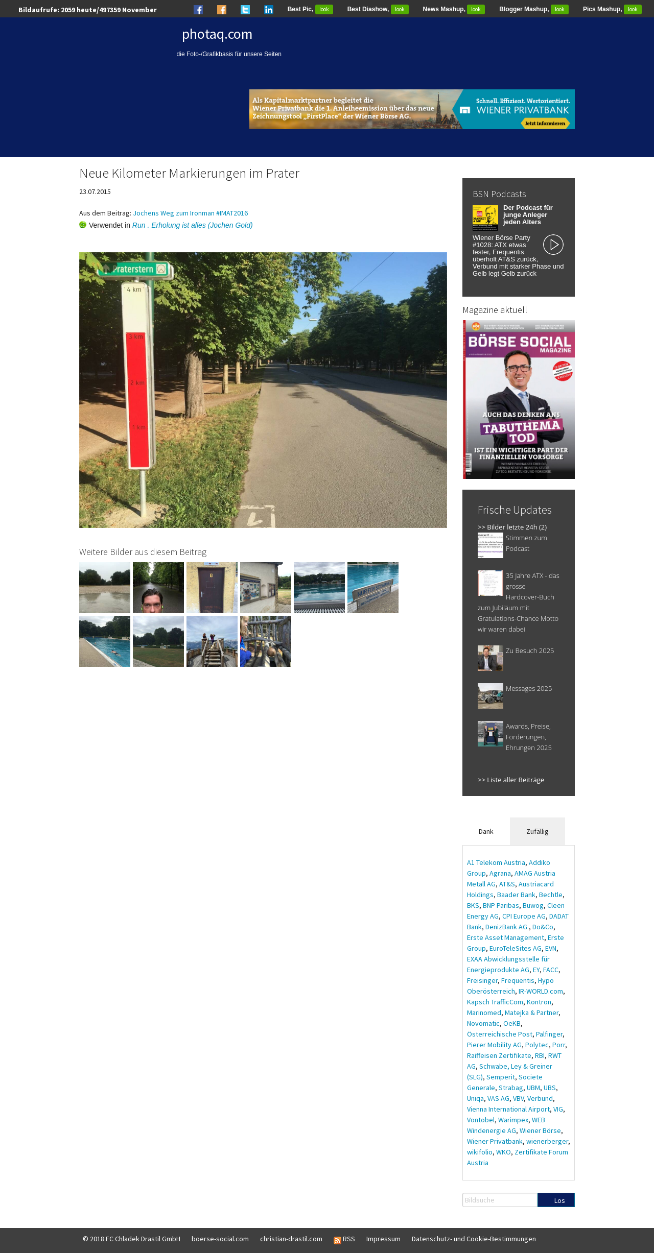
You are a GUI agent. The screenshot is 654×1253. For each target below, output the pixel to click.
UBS (550, 1087)
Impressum (383, 1238)
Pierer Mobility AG (494, 1044)
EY (536, 969)
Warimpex (513, 1119)
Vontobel (481, 1119)
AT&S (507, 883)
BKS (473, 905)
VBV (518, 1098)
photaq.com (217, 34)
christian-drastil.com (291, 1238)
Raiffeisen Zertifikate (499, 1055)
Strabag (511, 1087)
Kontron (539, 1001)
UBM (533, 1087)
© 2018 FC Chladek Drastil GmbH (131, 1238)
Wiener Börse (540, 1130)
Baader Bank (516, 894)
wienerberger (547, 1141)
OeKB (512, 1023)
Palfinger (549, 1034)
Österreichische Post (499, 1034)
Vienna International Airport (508, 1109)
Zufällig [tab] (537, 831)
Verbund (540, 1098)
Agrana (500, 873)
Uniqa (475, 1098)
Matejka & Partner (531, 1012)
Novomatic (483, 1023)
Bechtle (551, 894)
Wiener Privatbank (495, 1141)
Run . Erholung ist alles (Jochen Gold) (192, 225)
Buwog (533, 905)
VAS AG (498, 1098)
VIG (558, 1109)
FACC (550, 969)
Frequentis (517, 980)
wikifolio (480, 1151)
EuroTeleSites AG (515, 948)
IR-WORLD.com (541, 991)
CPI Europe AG (524, 916)
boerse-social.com (220, 1238)
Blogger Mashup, (534, 9)
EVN (550, 948)
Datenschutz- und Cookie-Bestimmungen (474, 1238)
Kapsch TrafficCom (495, 1001)
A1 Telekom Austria (496, 862)
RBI (540, 1055)
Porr (558, 1044)
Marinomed (484, 1012)
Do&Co (542, 926)
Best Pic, (310, 9)
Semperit (500, 1076)
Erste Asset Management (505, 937)
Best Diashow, (378, 9)
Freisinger (482, 980)
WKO (503, 1151)
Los (559, 1200)
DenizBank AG (507, 926)
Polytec (537, 1044)
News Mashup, (454, 9)
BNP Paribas (501, 905)
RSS (344, 1239)
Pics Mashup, (612, 9)
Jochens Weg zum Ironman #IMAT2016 (190, 213)
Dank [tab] (486, 831)
